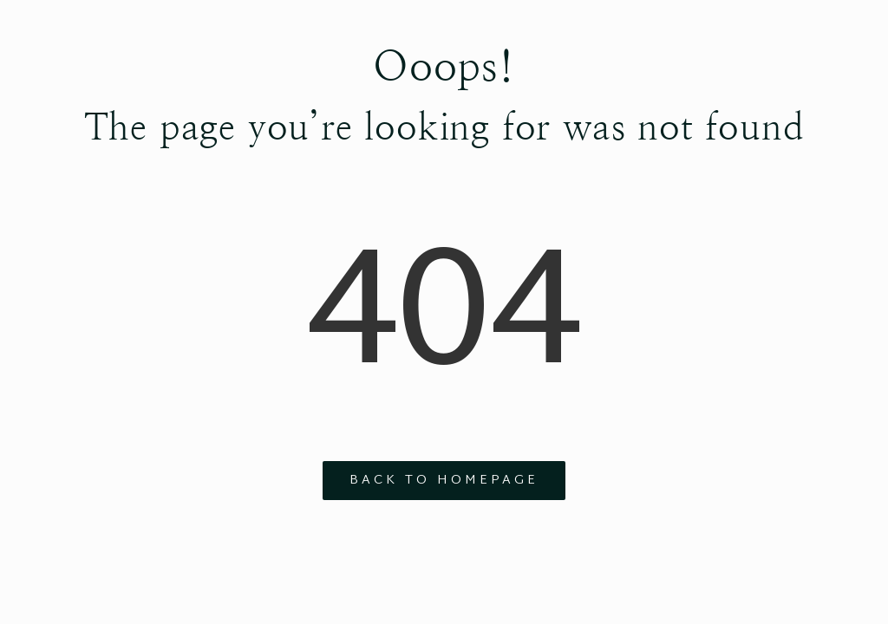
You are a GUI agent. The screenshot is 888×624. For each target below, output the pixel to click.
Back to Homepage (444, 480)
